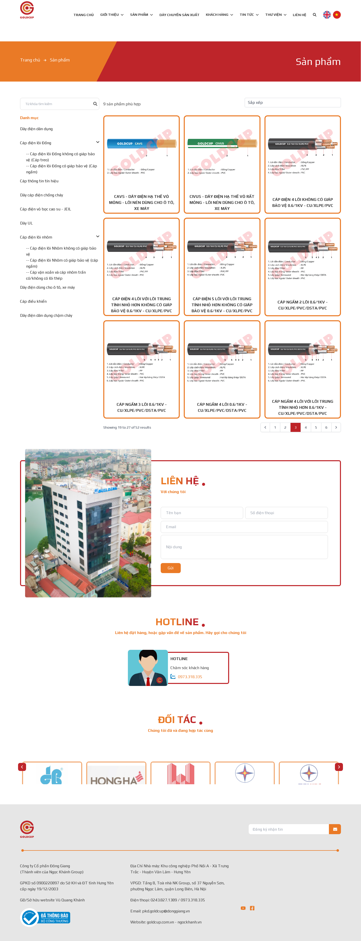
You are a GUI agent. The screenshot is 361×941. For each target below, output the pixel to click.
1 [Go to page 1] (275, 427)
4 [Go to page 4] (306, 427)
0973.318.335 (190, 676)
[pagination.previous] (265, 427)
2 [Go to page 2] (285, 427)
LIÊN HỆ (299, 15)
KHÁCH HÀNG (219, 15)
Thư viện (276, 15)
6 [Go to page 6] (326, 427)
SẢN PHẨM (139, 15)
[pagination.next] (336, 427)
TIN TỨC (249, 15)
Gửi (170, 568)
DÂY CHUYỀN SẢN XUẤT (179, 15)
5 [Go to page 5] (316, 427)
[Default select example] (293, 102)
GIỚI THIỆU (112, 15)
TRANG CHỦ (83, 15)
